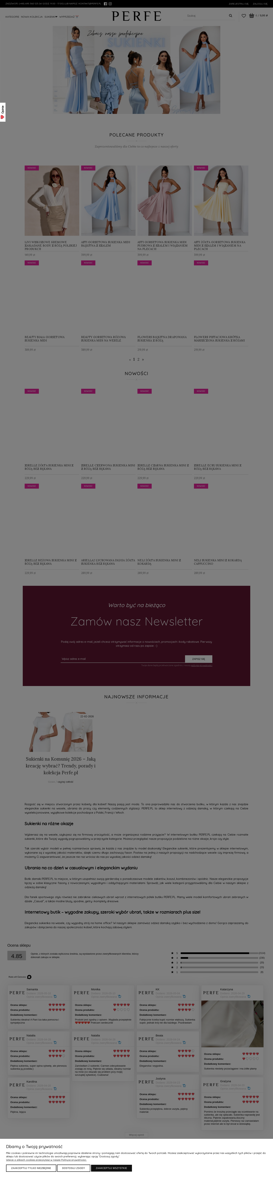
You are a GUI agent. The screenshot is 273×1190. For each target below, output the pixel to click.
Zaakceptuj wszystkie (111, 1168)
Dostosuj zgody (73, 1168)
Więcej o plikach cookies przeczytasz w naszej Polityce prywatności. (46, 1159)
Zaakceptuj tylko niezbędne (31, 1168)
